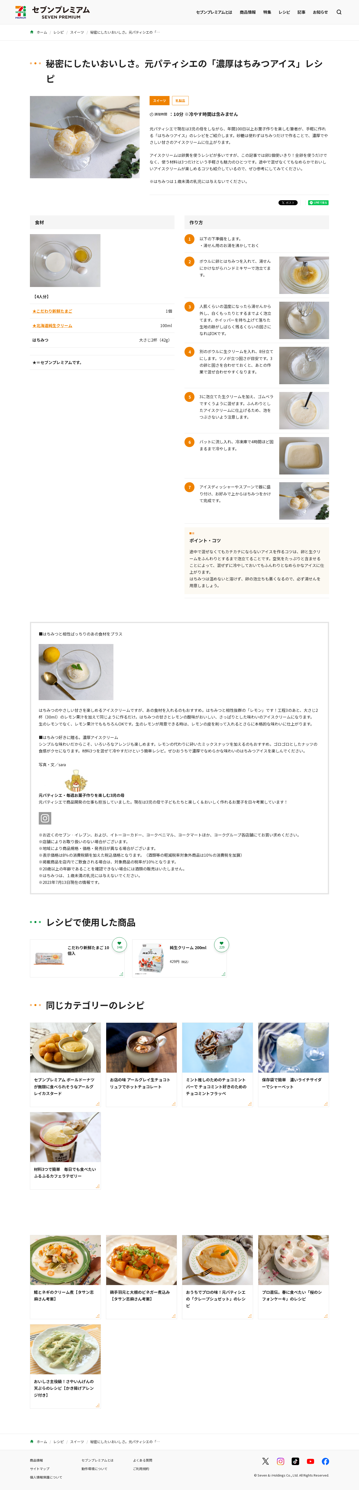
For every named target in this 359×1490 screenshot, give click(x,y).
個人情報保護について (46, 1477)
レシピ (284, 12)
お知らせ (320, 12)
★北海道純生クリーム (52, 325)
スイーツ (77, 32)
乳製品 (180, 100)
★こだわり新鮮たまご (52, 311)
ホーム (38, 32)
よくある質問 (142, 1460)
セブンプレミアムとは (214, 12)
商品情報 (248, 12)
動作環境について (94, 1468)
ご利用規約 (141, 1468)
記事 (301, 12)
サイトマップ (39, 1468)
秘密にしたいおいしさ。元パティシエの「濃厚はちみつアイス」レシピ (145, 32)
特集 (267, 12)
